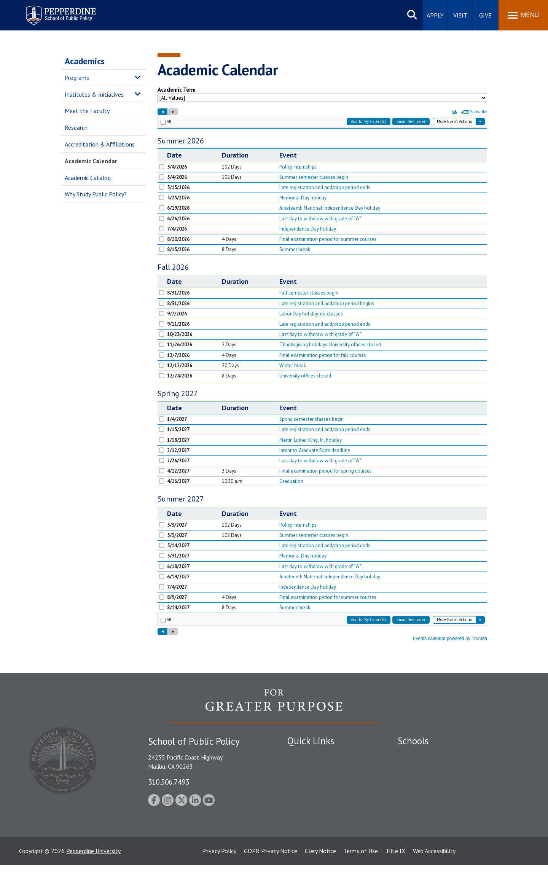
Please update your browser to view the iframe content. (322, 96)
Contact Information (314, 808)
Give (485, 15)
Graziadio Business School (431, 781)
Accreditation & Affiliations (100, 144)
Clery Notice (320, 865)
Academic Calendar (91, 161)
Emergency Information (317, 781)
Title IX (395, 865)
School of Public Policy (427, 816)
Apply (435, 15)
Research (76, 127)
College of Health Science (431, 829)
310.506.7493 (168, 782)
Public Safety (304, 755)
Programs (77, 77)
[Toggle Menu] (523, 15)
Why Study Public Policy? (96, 194)
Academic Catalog (88, 178)
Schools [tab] (413, 741)
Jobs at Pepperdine (311, 795)
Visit (460, 15)
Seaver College (417, 755)
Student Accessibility (313, 768)
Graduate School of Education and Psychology (457, 795)
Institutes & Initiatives (94, 94)
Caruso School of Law (426, 768)
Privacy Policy (219, 865)
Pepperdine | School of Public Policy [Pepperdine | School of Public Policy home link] (53, 10)
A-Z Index (299, 821)
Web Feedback (305, 835)
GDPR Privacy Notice (270, 865)
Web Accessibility (434, 865)
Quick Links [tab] (310, 741)
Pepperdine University (93, 865)
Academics (85, 61)
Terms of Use (361, 865)
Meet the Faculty (87, 111)
